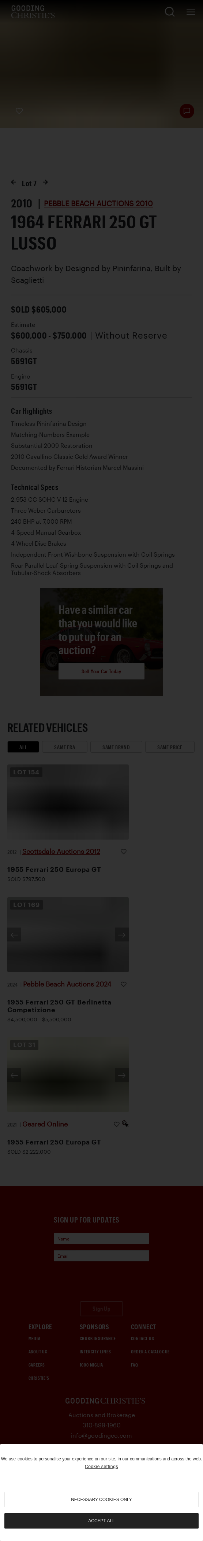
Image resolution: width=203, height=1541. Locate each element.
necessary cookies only (101, 1499)
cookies (25, 1458)
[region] (101, 1492)
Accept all (101, 1520)
